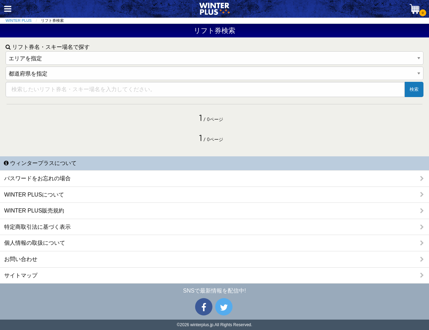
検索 (414, 89)
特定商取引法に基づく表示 (37, 227)
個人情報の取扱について (34, 243)
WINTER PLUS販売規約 (34, 211)
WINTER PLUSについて (34, 195)
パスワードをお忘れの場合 (37, 178)
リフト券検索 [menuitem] (52, 20)
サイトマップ (20, 275)
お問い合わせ (20, 259)
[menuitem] (23, 21)
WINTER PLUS (19, 20)
